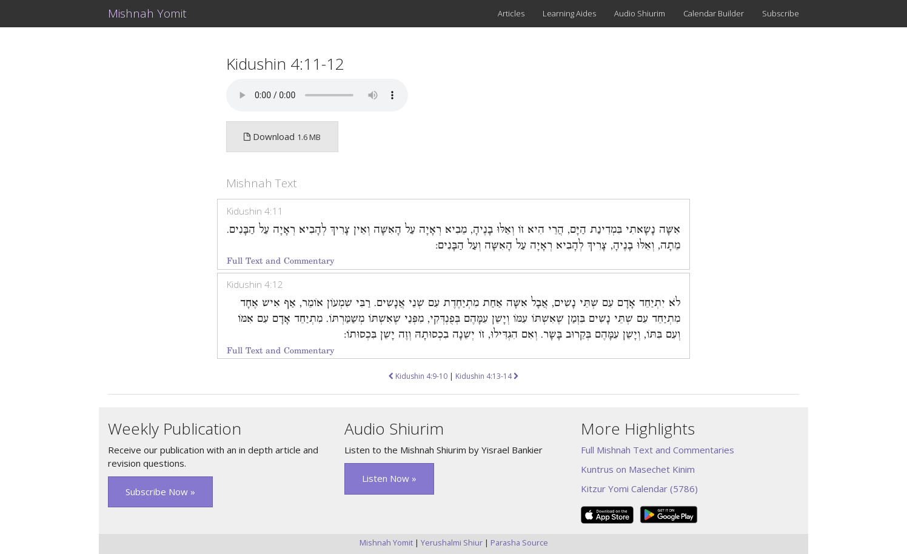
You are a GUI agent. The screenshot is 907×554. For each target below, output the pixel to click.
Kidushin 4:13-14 (486, 376)
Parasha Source (519, 542)
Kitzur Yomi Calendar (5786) (639, 488)
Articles (511, 13)
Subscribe (780, 13)
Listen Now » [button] (389, 478)
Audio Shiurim (639, 13)
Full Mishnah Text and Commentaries (657, 450)
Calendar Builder (713, 13)
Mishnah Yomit (147, 13)
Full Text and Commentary (280, 260)
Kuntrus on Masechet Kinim (638, 469)
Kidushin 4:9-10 (418, 376)
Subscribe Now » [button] (160, 492)
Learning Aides (569, 13)
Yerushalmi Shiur (452, 542)
